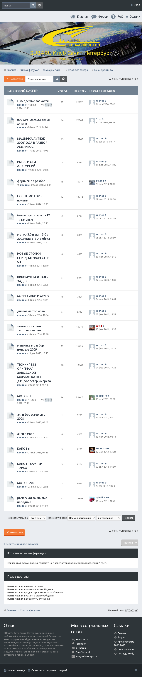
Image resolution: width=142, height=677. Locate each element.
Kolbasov (101, 448)
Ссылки (134, 16)
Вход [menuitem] (137, 5)
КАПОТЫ (23, 448)
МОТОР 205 (25, 483)
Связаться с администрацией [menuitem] (49, 670)
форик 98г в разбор (31, 181)
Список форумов (30, 610)
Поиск (33, 5)
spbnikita (101, 497)
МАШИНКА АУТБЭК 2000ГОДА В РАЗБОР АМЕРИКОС (32, 143)
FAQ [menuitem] (120, 16)
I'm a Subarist (83, 652)
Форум (121, 637)
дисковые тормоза (31, 311)
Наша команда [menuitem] (16, 670)
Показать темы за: (26, 517)
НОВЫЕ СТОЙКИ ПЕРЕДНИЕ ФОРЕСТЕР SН (33, 258)
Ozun (98, 119)
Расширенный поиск (39, 5)
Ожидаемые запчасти (33, 101)
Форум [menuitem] (103, 16)
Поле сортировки (71, 517)
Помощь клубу (126, 653)
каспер (21, 104)
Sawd (99, 326)
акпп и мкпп (25, 433)
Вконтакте (82, 639)
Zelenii (100, 180)
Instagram (81, 648)
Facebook (81, 643)
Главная (83, 16)
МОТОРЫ (24, 396)
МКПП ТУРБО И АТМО (33, 296)
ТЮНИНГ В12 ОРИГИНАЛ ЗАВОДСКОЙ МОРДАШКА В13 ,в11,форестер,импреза (34, 373)
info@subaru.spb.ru (86, 656)
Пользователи (126, 649)
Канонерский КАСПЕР (22, 90)
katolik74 (101, 395)
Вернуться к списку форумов (22, 544)
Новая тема (16, 79)
